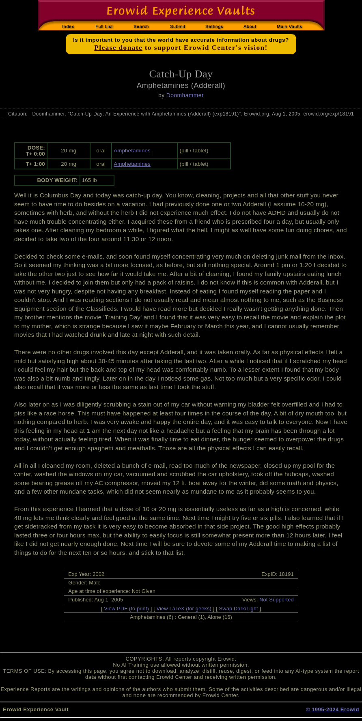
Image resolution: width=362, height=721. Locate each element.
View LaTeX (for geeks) (184, 608)
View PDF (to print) (126, 608)
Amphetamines (132, 151)
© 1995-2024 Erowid (332, 709)
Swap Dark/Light (238, 608)
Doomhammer (185, 95)
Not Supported (276, 600)
